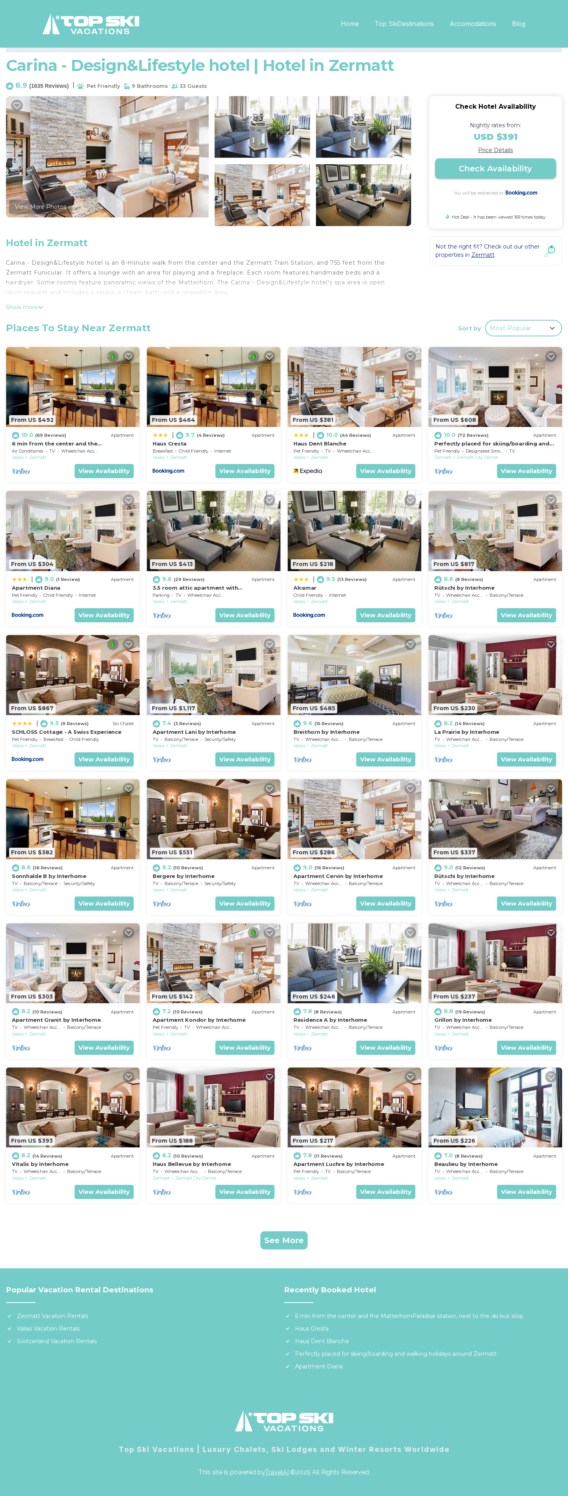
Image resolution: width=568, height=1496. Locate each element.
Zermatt (37, 457)
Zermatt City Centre (477, 457)
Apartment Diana (36, 588)
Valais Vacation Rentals (48, 1328)
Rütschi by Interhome (464, 588)
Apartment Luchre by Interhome (338, 1164)
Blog (518, 24)
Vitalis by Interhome (40, 1164)
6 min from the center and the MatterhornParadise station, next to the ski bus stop (409, 1316)
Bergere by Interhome (184, 876)
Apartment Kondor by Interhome (199, 1020)
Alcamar (304, 588)
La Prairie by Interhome (466, 732)
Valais (18, 457)
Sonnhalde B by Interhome (49, 876)
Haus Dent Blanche (319, 443)
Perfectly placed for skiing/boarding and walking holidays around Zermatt (396, 1353)
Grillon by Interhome (463, 1020)
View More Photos (40, 206)
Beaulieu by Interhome (466, 1164)
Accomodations (473, 24)
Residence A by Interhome (330, 1020)
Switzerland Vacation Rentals (57, 1341)
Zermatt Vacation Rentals (52, 1316)
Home (350, 24)
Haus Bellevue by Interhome (192, 1164)
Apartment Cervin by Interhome (338, 876)
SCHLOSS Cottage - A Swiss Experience (66, 732)
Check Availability (495, 168)
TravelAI (277, 1472)
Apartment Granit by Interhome (56, 1020)
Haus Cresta (170, 443)
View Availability (104, 471)
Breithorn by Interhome (326, 732)
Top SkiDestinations (404, 24)
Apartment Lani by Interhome (194, 732)
